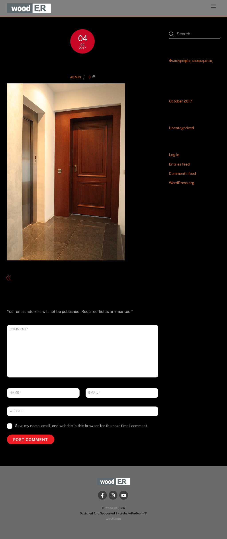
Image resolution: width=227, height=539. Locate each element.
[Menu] (213, 6)
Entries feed (179, 164)
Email (94, 392)
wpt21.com (113, 518)
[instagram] (113, 495)
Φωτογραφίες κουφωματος (191, 60)
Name (16, 392)
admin (76, 77)
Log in (174, 154)
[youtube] (123, 495)
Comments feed (182, 173)
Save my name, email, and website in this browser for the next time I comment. (81, 426)
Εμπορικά (24, 278)
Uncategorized (181, 128)
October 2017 (180, 101)
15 (83, 63)
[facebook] (102, 495)
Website (17, 411)
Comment (19, 329)
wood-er (111, 508)
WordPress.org (181, 183)
